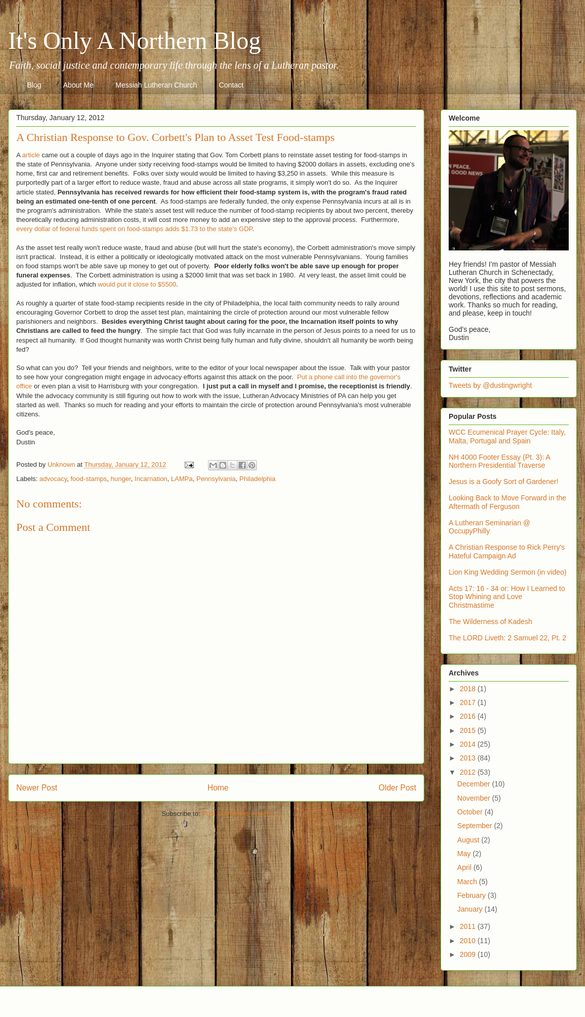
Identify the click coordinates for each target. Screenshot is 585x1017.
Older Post (397, 787)
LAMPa (182, 479)
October (471, 812)
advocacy (53, 479)
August (469, 840)
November (474, 798)
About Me (78, 85)
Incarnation (151, 479)
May (465, 854)
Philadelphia (258, 479)
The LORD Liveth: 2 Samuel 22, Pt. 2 (507, 638)
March (468, 882)
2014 (469, 744)
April (465, 867)
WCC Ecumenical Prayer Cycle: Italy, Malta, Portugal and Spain (507, 436)
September (475, 826)
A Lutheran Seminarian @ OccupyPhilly (490, 527)
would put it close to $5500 (137, 284)
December (474, 784)
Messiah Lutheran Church (156, 85)
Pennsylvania (216, 479)
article (31, 155)
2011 (469, 926)
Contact (231, 85)
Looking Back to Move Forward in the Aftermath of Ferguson (507, 502)
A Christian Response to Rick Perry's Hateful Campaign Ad (507, 551)
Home (218, 787)
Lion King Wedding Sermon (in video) (508, 572)
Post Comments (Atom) (236, 813)
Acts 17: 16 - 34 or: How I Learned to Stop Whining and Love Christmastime (507, 597)
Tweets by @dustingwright (490, 385)
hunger (121, 479)
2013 (469, 758)
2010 (469, 941)
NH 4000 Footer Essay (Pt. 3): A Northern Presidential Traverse (499, 461)
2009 (469, 954)
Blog (34, 85)
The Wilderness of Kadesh (490, 621)
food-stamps (89, 479)
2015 (469, 730)
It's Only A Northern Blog (134, 40)
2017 (469, 702)
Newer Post (36, 787)
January (471, 909)
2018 (469, 689)
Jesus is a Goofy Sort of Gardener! (504, 481)
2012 (469, 772)
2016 (469, 716)
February (472, 895)
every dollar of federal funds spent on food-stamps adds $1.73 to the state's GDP (134, 229)
